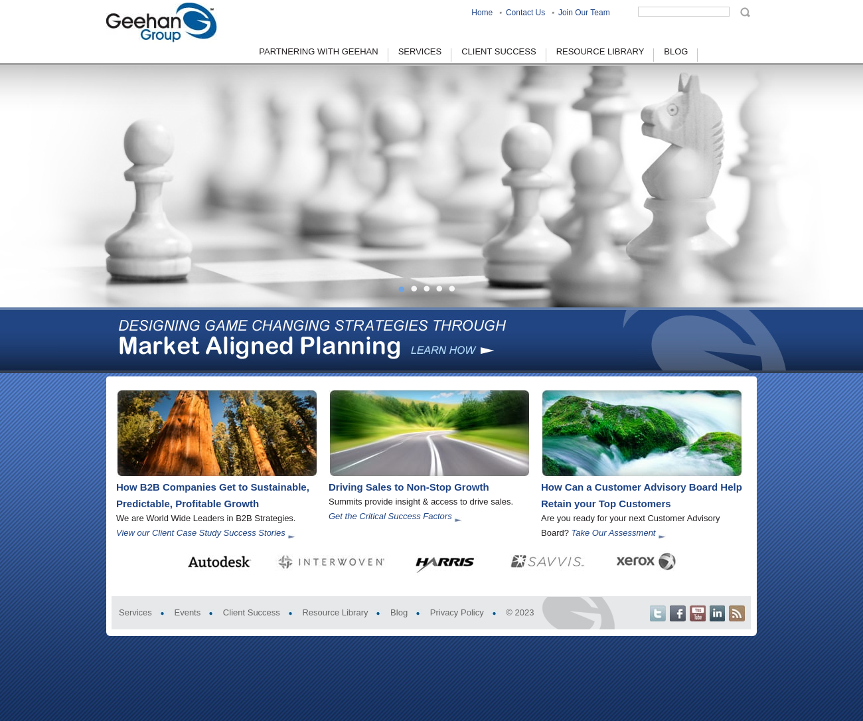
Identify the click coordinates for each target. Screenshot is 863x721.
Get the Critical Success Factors (390, 516)
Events (187, 612)
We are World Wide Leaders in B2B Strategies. (205, 518)
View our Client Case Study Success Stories (200, 533)
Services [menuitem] (420, 51)
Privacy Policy (457, 612)
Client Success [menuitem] (498, 51)
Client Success (251, 612)
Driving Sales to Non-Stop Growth (409, 487)
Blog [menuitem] (676, 51)
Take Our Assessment (614, 533)
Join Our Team (584, 12)
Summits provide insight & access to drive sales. (421, 502)
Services (135, 612)
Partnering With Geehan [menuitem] (318, 51)
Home (482, 12)
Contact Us (525, 12)
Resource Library (335, 612)
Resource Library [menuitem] (600, 51)
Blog (399, 612)
